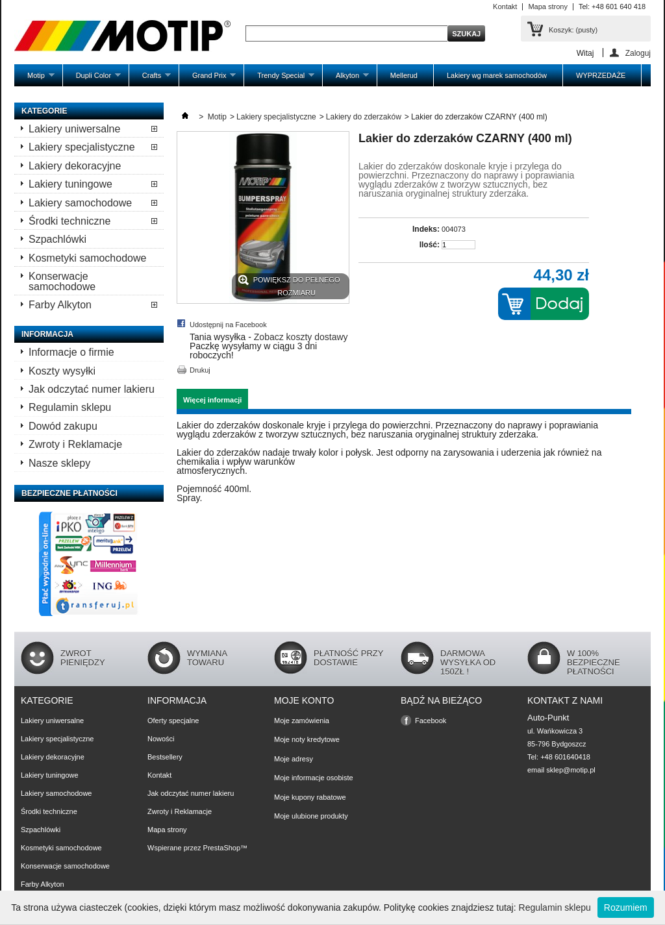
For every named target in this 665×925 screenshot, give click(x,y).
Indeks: (426, 229)
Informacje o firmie (71, 352)
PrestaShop (221, 848)
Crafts (150, 78)
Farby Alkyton (60, 304)
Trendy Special (279, 78)
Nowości (161, 739)
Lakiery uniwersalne (74, 128)
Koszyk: (573, 30)
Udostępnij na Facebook (228, 324)
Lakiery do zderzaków (363, 116)
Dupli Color (92, 78)
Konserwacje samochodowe (62, 281)
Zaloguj (638, 53)
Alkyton (346, 78)
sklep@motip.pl (570, 770)
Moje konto (304, 700)
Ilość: (430, 244)
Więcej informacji (212, 400)
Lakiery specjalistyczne (82, 147)
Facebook (430, 720)
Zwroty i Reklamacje (75, 444)
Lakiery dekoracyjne (75, 165)
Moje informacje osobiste (313, 778)
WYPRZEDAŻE (600, 75)
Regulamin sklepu (70, 407)
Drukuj (200, 370)
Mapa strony (548, 6)
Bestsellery (164, 757)
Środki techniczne (69, 221)
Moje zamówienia (301, 720)
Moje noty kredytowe (307, 739)
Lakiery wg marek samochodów (497, 75)
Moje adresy (293, 759)
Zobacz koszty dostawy (301, 337)
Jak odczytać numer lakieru (92, 389)
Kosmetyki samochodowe (87, 258)
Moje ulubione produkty (311, 816)
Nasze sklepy (59, 463)
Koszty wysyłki (62, 370)
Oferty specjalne (173, 720)
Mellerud (404, 75)
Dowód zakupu (63, 426)
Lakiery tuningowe (70, 184)
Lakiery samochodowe (80, 202)
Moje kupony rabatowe (310, 797)
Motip (34, 78)
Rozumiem (625, 907)
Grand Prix (207, 78)
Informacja (47, 334)
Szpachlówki (57, 239)
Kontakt (505, 6)
